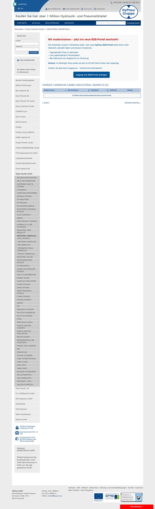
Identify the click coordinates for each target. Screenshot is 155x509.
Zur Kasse (88, 9)
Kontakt (131, 488)
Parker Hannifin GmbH (34, 29)
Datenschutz (93, 488)
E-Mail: (18, 41)
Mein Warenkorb (72, 9)
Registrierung (52, 23)
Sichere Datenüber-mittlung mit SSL (28, 427)
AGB (78, 488)
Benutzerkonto (54, 9)
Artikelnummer (49, 90)
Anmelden (100, 9)
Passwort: (19, 47)
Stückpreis (95, 90)
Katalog (36, 23)
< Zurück (45, 103)
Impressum (139, 488)
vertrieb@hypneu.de (54, 496)
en (22, 9)
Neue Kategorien (87, 490)
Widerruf (85, 488)
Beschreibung (73, 90)
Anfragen (69, 23)
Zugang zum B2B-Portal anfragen (91, 75)
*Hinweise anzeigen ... (132, 103)
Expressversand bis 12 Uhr (29, 433)
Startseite (22, 23)
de (19, 9)
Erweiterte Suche (133, 23)
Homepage (22, 4)
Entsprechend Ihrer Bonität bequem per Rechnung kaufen (28, 439)
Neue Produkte (73, 490)
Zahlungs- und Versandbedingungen (113, 488)
